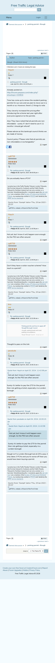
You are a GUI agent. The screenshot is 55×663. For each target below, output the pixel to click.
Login (38, 17)
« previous (40, 50)
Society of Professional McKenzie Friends (26, 195)
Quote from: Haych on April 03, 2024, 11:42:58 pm (27, 370)
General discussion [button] (15, 24)
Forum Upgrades (15, 570)
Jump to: (25, 551)
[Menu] (46, 17)
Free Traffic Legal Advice (27, 5)
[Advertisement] (25, 515)
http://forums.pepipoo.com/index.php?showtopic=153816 (22, 93)
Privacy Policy (34, 570)
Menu (9, 17)
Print (44, 53)
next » (46, 50)
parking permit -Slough (36, 24)
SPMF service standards (15, 198)
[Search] (25, 9)
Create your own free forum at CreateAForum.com (22, 568)
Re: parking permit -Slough (20, 170)
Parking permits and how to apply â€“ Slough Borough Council (34, 327)
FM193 (33, 196)
